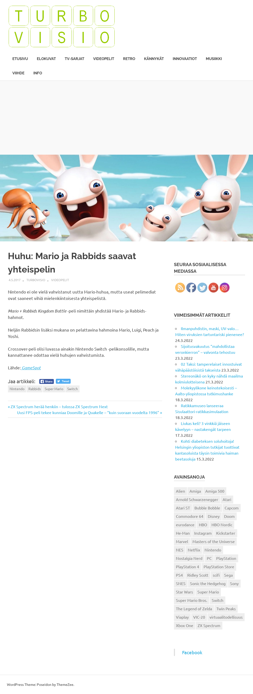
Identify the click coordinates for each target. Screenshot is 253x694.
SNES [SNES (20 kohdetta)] (181, 583)
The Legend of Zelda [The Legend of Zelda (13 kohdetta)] (194, 608)
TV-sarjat (74, 59)
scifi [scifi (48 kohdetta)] (216, 574)
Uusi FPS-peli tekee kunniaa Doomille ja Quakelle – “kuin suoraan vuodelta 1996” (88, 412)
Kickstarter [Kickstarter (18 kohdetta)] (225, 532)
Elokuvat (46, 59)
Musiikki (214, 59)
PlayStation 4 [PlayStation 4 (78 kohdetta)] (187, 566)
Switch (72, 388)
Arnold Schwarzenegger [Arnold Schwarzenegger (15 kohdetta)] (197, 499)
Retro (129, 59)
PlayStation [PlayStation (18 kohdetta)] (226, 558)
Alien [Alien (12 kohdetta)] (180, 490)
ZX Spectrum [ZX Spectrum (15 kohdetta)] (209, 625)
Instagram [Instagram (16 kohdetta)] (203, 532)
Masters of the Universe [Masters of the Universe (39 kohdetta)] (213, 541)
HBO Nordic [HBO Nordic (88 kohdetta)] (221, 524)
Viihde (18, 73)
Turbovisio (35, 280)
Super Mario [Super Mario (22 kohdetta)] (208, 591)
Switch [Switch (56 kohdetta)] (217, 600)
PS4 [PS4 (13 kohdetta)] (179, 574)
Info (37, 73)
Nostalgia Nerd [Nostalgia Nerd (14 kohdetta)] (189, 558)
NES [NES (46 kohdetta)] (179, 549)
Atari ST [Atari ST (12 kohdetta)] (183, 507)
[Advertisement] (126, 117)
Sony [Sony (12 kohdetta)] (234, 583)
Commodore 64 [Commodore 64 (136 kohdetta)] (189, 516)
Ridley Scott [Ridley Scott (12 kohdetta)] (197, 574)
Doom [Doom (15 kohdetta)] (229, 516)
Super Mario (54, 388)
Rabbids (34, 388)
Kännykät (154, 59)
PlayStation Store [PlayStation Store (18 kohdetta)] (219, 566)
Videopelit (103, 59)
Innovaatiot (185, 59)
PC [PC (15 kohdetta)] (209, 558)
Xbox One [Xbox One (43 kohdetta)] (184, 625)
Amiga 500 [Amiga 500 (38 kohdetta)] (214, 490)
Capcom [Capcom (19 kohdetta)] (232, 507)
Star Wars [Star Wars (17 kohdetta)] (184, 591)
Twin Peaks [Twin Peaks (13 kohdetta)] (226, 608)
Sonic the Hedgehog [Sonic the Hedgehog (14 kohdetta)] (208, 583)
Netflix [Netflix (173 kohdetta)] (194, 549)
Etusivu (20, 59)
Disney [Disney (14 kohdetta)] (214, 516)
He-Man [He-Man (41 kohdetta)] (183, 532)
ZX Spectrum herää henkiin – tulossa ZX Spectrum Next (59, 406)
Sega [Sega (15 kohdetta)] (228, 574)
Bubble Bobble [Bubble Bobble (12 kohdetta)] (207, 507)
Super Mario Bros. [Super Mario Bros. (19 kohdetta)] (191, 600)
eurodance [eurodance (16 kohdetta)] (185, 524)
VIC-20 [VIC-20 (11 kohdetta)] (199, 616)
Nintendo (17, 388)
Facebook (192, 652)
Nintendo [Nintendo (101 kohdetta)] (213, 549)
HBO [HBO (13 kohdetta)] (203, 524)
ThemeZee (65, 684)
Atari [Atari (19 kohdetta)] (227, 499)
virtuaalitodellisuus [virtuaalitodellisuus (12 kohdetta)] (226, 616)
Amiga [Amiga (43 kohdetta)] (195, 490)
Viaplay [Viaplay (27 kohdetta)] (182, 616)
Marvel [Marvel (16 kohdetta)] (182, 541)
